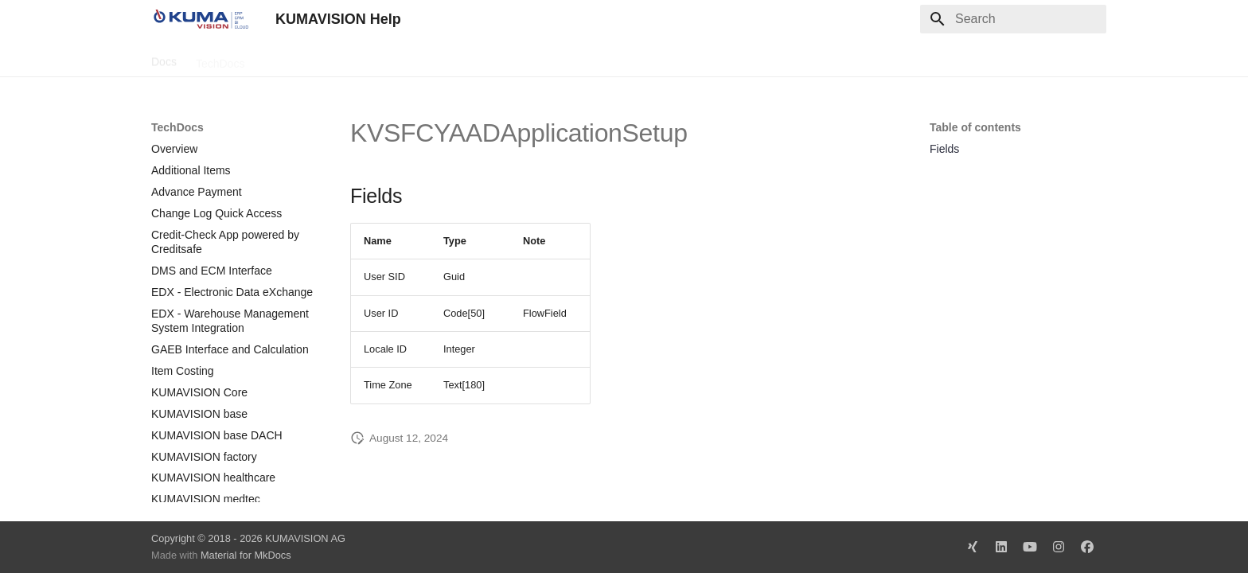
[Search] (1013, 19)
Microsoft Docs (381, 58)
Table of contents (975, 127)
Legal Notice (467, 58)
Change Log (293, 58)
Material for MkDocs (246, 555)
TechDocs (220, 58)
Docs (164, 58)
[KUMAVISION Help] (200, 19)
